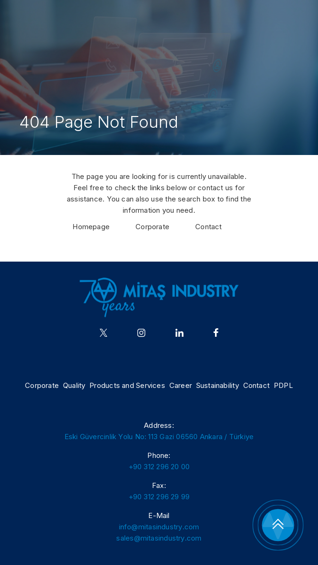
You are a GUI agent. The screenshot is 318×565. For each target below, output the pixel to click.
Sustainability (217, 385)
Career (180, 385)
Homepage (91, 226)
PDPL (283, 385)
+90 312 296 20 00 (159, 466)
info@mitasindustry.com (159, 526)
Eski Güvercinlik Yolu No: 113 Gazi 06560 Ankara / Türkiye (159, 436)
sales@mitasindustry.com (158, 538)
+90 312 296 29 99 (159, 496)
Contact (208, 226)
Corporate (152, 226)
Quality (74, 385)
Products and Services (127, 385)
